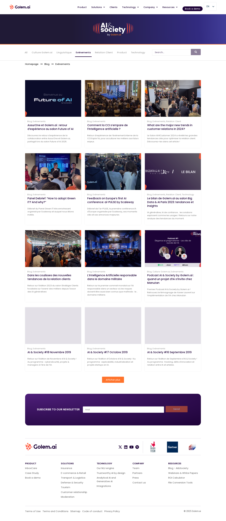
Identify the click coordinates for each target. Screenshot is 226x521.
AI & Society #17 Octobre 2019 (107, 357)
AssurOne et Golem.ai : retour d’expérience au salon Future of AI (50, 128)
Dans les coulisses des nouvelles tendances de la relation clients (49, 280)
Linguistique (63, 52)
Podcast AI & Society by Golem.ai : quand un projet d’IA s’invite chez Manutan (170, 282)
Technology (137, 52)
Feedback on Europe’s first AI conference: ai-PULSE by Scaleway (110, 203)
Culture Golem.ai (42, 52)
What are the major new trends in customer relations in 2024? (169, 128)
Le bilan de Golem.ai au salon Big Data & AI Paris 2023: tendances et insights (170, 204)
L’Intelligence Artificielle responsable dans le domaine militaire (112, 280)
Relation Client (104, 52)
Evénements (83, 52)
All (26, 52)
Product (121, 52)
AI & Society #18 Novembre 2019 (49, 357)
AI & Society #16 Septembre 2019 (169, 357)
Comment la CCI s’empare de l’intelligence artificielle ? (107, 128)
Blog (29, 123)
